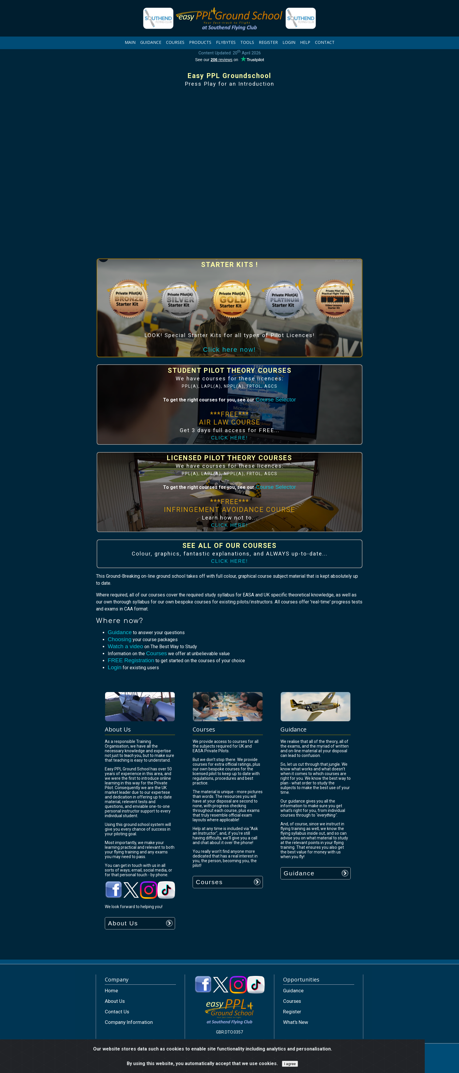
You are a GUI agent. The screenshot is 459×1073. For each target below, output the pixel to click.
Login (114, 667)
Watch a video (125, 646)
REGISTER (268, 42)
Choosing (119, 639)
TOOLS (247, 42)
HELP (305, 42)
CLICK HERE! (229, 438)
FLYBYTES (226, 42)
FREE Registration (131, 660)
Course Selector (276, 399)
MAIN (130, 42)
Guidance (120, 632)
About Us (123, 923)
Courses (156, 653)
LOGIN (288, 42)
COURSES (175, 42)
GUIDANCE (150, 42)
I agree (290, 1064)
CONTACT (325, 42)
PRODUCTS (200, 42)
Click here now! (229, 349)
